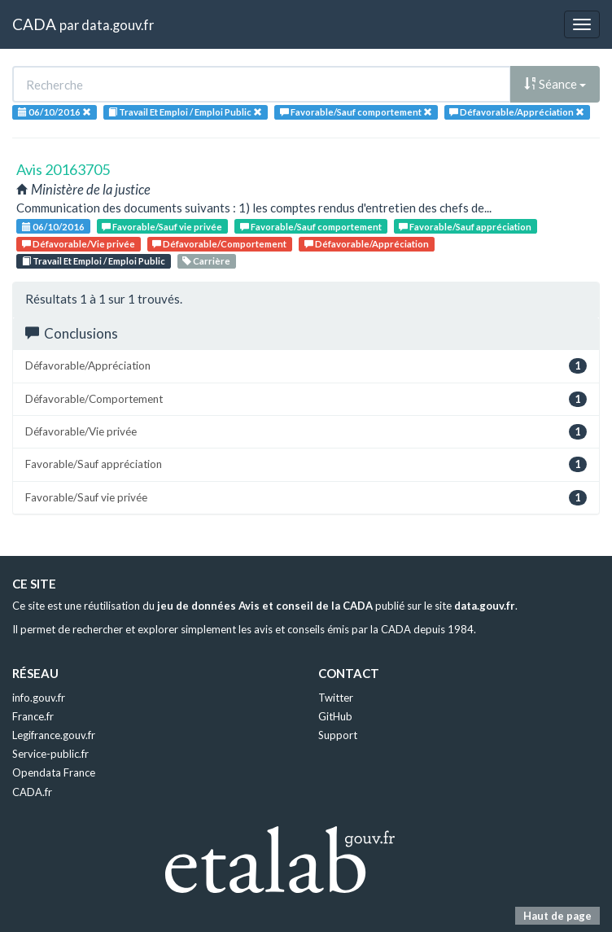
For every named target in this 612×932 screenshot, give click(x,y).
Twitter (335, 697)
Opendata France (53, 772)
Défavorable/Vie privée (78, 243)
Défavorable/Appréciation (366, 243)
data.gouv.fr (117, 25)
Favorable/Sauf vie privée (162, 226)
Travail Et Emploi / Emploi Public (93, 261)
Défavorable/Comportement (219, 243)
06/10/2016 (53, 226)
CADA (34, 24)
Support (337, 735)
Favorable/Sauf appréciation (465, 226)
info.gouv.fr (38, 697)
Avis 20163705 (63, 169)
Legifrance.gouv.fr (53, 735)
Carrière (206, 261)
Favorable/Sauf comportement (311, 226)
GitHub (335, 716)
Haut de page (557, 915)
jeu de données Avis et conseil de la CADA (265, 605)
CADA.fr (32, 792)
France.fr (33, 716)
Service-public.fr (50, 753)
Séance (555, 84)
